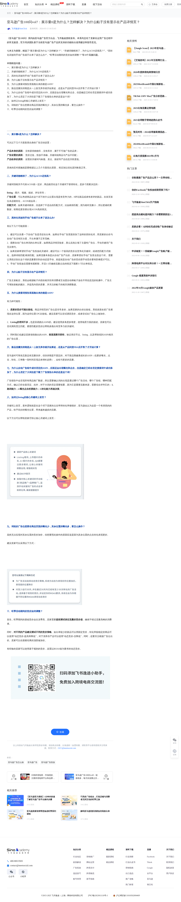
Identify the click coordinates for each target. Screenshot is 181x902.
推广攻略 (129, 879)
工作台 (153, 4)
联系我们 (170, 862)
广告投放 (77, 868)
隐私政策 (170, 868)
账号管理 (77, 879)
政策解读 (77, 862)
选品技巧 (77, 873)
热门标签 (129, 884)
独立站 (150, 884)
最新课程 (110, 857)
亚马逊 (150, 879)
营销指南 (129, 868)
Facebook (151, 857)
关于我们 (170, 857)
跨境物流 (90, 873)
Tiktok (149, 862)
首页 (9, 13)
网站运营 (90, 862)
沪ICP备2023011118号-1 (98, 895)
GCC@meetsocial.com (67, 748)
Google (150, 868)
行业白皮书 (130, 862)
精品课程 (110, 862)
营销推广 (90, 857)
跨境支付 (90, 868)
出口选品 (129, 873)
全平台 (150, 873)
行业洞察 (129, 857)
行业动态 (77, 857)
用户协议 (170, 873)
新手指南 (90, 879)
